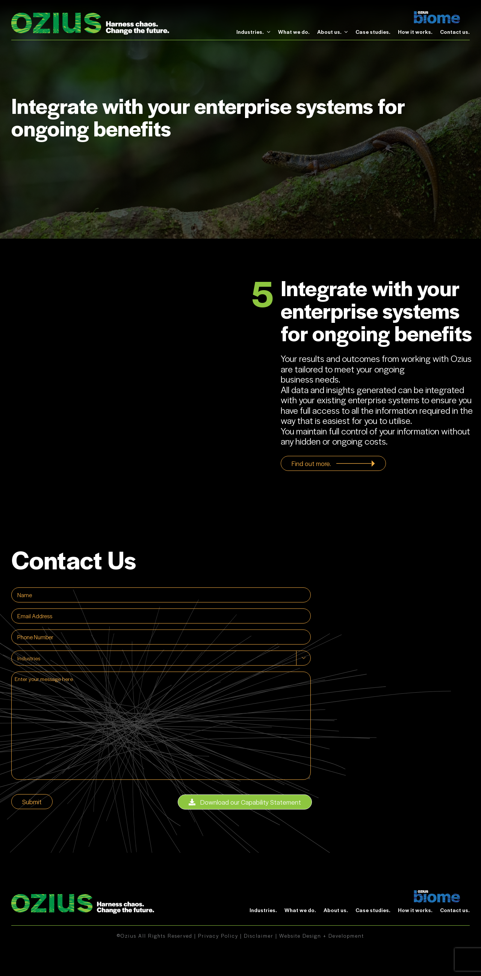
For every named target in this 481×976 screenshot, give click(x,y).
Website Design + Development (321, 935)
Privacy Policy (218, 935)
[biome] (437, 15)
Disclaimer (259, 935)
